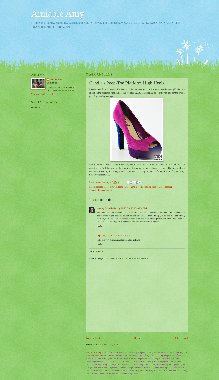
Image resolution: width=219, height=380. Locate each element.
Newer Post (93, 338)
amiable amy (56, 79)
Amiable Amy (57, 13)
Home (137, 338)
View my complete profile (42, 94)
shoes (160, 187)
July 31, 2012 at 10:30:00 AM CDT (132, 208)
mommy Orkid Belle (106, 208)
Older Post (181, 338)
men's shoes (123, 187)
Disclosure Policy (93, 352)
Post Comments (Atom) (108, 344)
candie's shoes (102, 187)
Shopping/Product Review (100, 190)
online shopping (136, 187)
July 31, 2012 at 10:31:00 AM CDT (118, 235)
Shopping (168, 187)
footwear (113, 187)
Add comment (96, 251)
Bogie (99, 235)
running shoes (151, 187)
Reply (99, 226)
